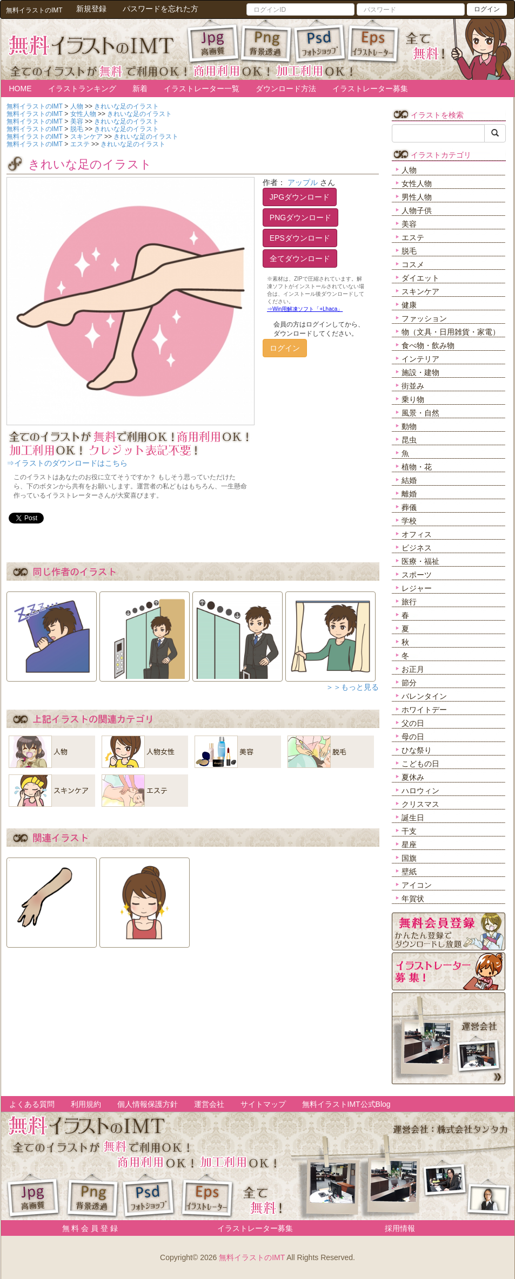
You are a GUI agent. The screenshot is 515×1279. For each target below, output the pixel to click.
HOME (20, 88)
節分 (409, 682)
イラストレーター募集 (370, 88)
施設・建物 (420, 372)
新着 (140, 88)
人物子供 (417, 210)
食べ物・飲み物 (428, 345)
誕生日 (413, 817)
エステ (413, 237)
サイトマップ (263, 1104)
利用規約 (86, 1104)
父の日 (413, 723)
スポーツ (417, 574)
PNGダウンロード (300, 217)
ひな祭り (417, 750)
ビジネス (417, 547)
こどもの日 (420, 763)
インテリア (420, 359)
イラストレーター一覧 (201, 88)
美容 (409, 224)
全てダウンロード (300, 258)
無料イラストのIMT (252, 1257)
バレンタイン (424, 696)
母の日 (413, 736)
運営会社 (209, 1104)
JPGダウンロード (300, 197)
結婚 (409, 480)
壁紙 (409, 871)
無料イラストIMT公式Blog (346, 1104)
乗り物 (413, 399)
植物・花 (417, 466)
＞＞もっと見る (352, 687)
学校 (409, 520)
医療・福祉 (420, 561)
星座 (409, 844)
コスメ (413, 264)
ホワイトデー (424, 709)
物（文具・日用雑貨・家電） (451, 332)
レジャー (417, 588)
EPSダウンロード (300, 238)
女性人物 (417, 183)
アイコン (417, 885)
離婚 (409, 493)
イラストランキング (82, 88)
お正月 (413, 669)
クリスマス (420, 804)
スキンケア (420, 291)
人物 (409, 170)
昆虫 (409, 440)
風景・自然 (420, 413)
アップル (302, 182)
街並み (413, 386)
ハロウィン (420, 790)
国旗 (409, 858)
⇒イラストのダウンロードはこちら (67, 463)
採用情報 (400, 1228)
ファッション (424, 318)
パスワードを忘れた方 (160, 8)
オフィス (417, 534)
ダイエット (420, 278)
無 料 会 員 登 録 (86, 1228)
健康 (409, 305)
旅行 (409, 601)
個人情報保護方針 (147, 1104)
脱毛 (409, 251)
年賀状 (413, 898)
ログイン (487, 9)
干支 (409, 831)
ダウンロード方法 (286, 88)
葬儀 (409, 507)
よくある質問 (32, 1104)
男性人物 (417, 197)
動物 (409, 426)
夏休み (413, 777)
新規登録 (91, 8)
